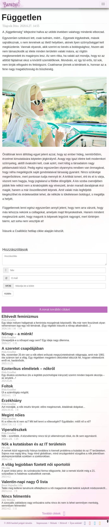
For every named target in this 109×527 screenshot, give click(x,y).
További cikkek (54, 513)
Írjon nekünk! (76, 523)
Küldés (7, 293)
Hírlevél (63, 523)
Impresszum (41, 523)
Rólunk (53, 523)
